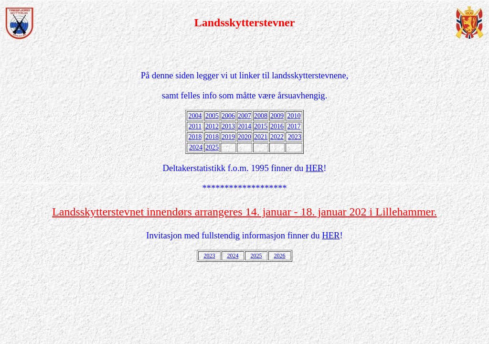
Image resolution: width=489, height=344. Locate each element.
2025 (212, 147)
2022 (277, 136)
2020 (244, 136)
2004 (195, 115)
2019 (228, 136)
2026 (280, 255)
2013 (228, 126)
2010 (294, 115)
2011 (195, 126)
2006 (228, 115)
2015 (260, 126)
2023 (294, 136)
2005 (212, 115)
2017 (294, 126)
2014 (244, 126)
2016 (277, 126)
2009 (277, 115)
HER (314, 168)
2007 (244, 115)
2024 (195, 147)
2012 (212, 126)
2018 (195, 136)
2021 (260, 136)
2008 (260, 115)
